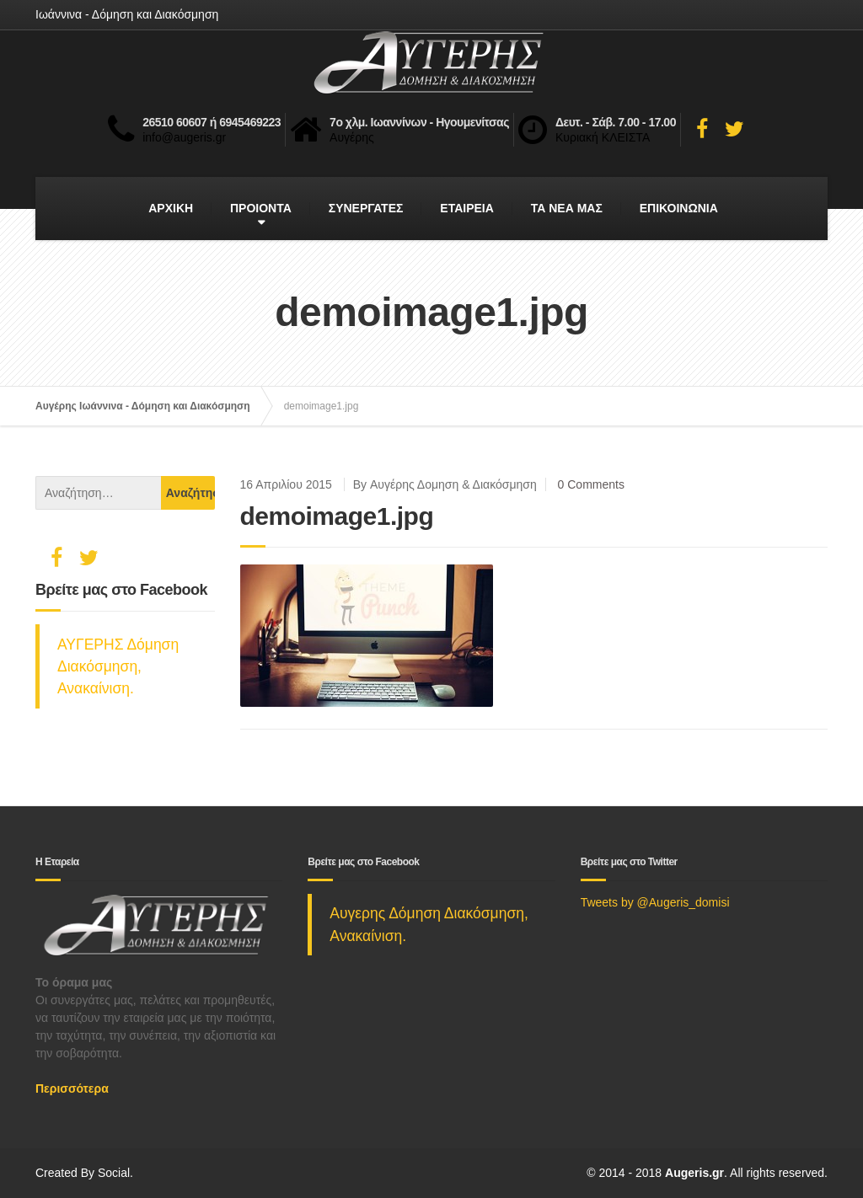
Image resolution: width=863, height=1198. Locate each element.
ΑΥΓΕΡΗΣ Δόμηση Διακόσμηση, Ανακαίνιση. (118, 667)
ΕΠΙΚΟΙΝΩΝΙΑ (679, 208)
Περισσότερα (72, 1088)
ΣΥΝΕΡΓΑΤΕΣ (366, 208)
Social (114, 1172)
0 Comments (591, 484)
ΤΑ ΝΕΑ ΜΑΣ (567, 208)
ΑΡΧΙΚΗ (170, 208)
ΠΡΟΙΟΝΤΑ (261, 208)
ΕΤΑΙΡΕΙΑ (467, 208)
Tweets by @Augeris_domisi (655, 902)
